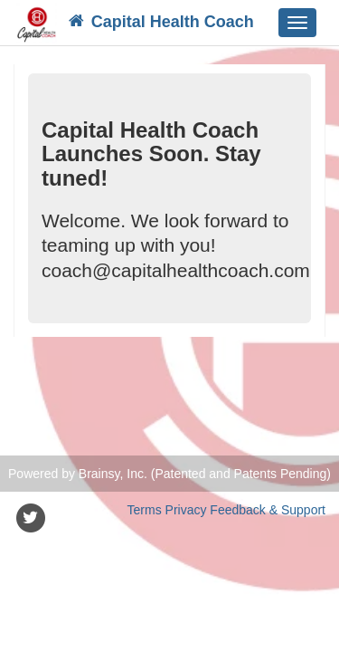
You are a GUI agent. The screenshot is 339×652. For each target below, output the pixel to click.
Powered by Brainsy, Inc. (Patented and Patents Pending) (169, 473)
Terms (144, 510)
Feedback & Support (267, 510)
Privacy (186, 510)
